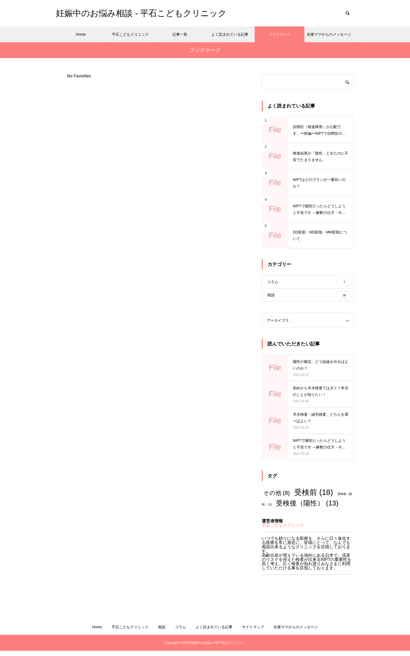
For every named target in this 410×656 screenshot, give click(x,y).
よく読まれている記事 (229, 34)
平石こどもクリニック (130, 34)
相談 (161, 632)
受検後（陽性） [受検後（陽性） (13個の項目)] (307, 508)
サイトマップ (253, 632)
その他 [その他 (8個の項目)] (276, 498)
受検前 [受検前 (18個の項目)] (313, 497)
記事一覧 (180, 34)
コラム (180, 632)
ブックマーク (279, 34)
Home (80, 34)
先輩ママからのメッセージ (329, 34)
